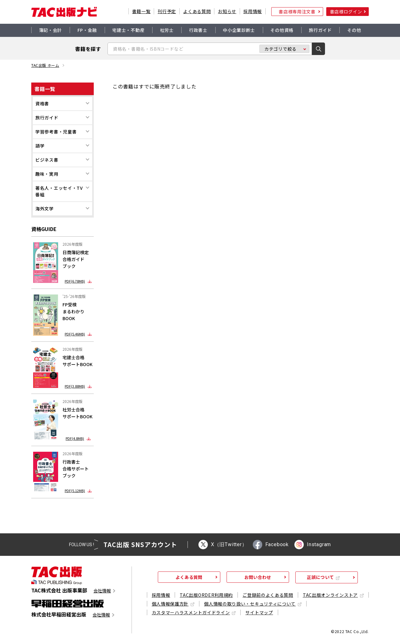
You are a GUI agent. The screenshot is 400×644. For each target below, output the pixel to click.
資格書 (42, 103)
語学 (39, 146)
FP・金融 (87, 30)
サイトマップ (259, 612)
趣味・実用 (46, 174)
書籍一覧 (141, 11)
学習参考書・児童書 (56, 131)
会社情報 (102, 590)
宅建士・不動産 (128, 30)
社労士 (167, 30)
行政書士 (198, 30)
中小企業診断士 (239, 30)
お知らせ (227, 11)
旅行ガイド (320, 30)
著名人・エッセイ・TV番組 (59, 191)
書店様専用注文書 (297, 11)
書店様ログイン (346, 11)
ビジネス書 (46, 160)
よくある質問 (197, 11)
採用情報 (252, 11)
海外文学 (44, 208)
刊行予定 (167, 11)
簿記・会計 (50, 30)
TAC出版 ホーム (45, 65)
